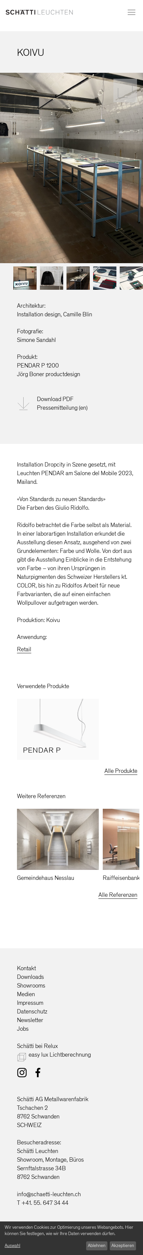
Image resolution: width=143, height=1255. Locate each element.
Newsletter (30, 1020)
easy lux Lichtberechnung (60, 1054)
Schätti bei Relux (37, 1046)
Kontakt (26, 968)
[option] (58, 729)
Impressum (30, 1002)
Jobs (23, 1028)
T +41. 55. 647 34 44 (43, 1202)
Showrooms (31, 985)
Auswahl (12, 1245)
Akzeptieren (122, 1245)
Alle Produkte (120, 771)
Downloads (30, 977)
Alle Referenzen (117, 894)
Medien (26, 994)
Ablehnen (96, 1245)
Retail (24, 649)
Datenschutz (32, 1011)
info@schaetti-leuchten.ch (49, 1194)
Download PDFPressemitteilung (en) (62, 403)
